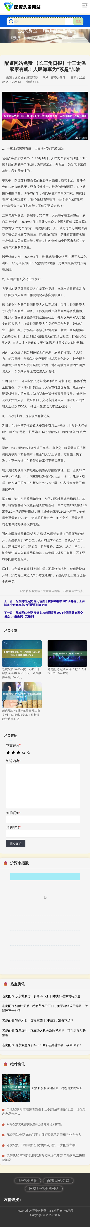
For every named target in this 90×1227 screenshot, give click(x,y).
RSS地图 (53, 1210)
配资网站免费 (58, 1181)
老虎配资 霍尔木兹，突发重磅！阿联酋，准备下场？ (38, 1020)
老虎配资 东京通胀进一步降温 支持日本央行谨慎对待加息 (41, 996)
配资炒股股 (27, 1181)
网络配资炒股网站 (44, 1189)
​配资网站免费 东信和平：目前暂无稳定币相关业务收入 (44, 1134)
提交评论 (16, 843)
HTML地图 (67, 1210)
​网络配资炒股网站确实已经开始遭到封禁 (34, 1124)
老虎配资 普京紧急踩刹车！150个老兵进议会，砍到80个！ (42, 1045)
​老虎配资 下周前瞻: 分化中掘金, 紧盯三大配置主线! (41, 1145)
